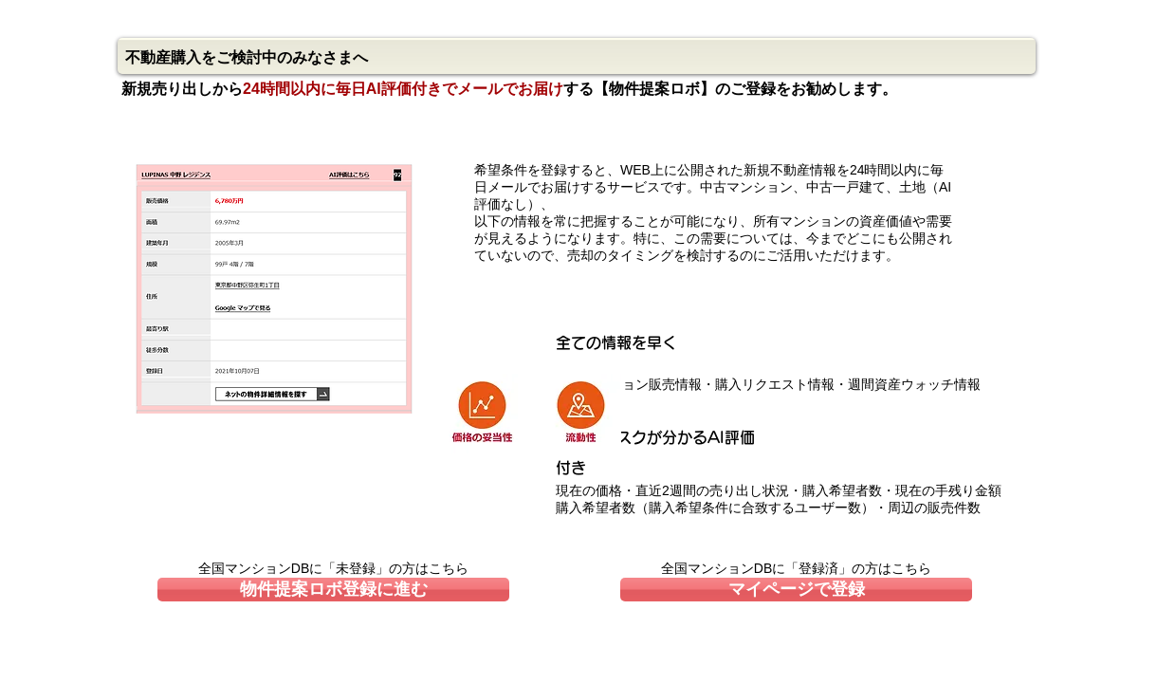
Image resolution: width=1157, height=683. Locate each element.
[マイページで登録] (796, 589)
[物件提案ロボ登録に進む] (333, 589)
